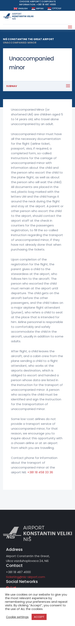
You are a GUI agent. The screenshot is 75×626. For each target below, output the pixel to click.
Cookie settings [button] (17, 617)
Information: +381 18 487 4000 (37, 4)
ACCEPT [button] (39, 617)
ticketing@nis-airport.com (25, 577)
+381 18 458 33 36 (40, 472)
